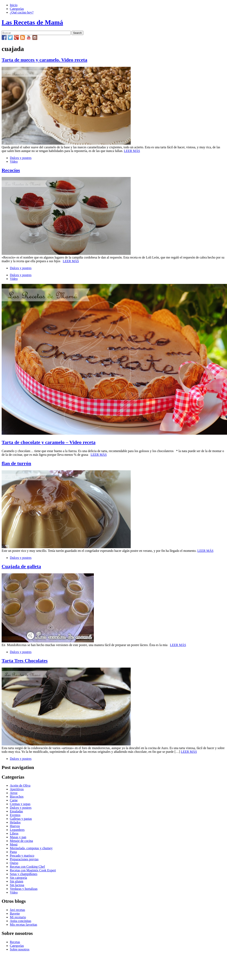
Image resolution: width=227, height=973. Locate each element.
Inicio (13, 5)
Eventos (15, 815)
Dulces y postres (21, 158)
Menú (13, 844)
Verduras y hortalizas (23, 888)
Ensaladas (16, 811)
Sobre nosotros (20, 949)
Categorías (17, 8)
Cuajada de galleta (21, 566)
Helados (15, 822)
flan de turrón (16, 463)
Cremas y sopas (20, 804)
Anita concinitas (20, 921)
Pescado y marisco (22, 855)
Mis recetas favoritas (23, 924)
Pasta (13, 852)
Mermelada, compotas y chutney (31, 848)
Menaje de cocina (21, 841)
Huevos (15, 826)
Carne (14, 800)
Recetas (15, 942)
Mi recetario (18, 917)
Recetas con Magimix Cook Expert (33, 870)
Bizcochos (17, 796)
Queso (14, 863)
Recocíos (11, 170)
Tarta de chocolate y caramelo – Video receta (48, 442)
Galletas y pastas (21, 818)
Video (14, 161)
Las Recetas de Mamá (32, 22)
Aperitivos (17, 789)
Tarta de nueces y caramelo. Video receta (44, 59)
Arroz (13, 793)
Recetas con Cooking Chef (27, 866)
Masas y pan (18, 837)
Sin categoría (18, 877)
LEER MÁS (132, 151)
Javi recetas (17, 910)
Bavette (15, 913)
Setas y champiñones (23, 874)
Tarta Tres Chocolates (25, 660)
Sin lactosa (17, 885)
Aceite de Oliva (20, 785)
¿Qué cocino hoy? (22, 12)
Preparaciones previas (24, 859)
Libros (14, 833)
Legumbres (17, 829)
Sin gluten (16, 881)
